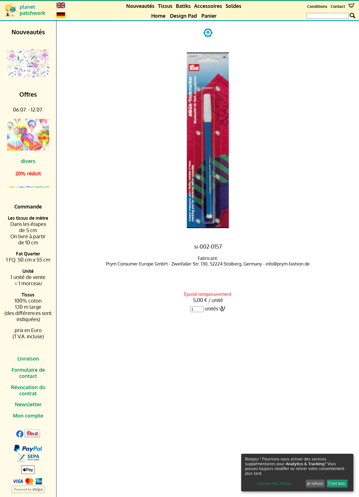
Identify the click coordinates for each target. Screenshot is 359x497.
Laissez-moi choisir (274, 483)
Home (158, 16)
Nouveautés (140, 6)
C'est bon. (337, 483)
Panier (209, 16)
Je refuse (315, 483)
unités (211, 308)
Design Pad (183, 16)
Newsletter (28, 404)
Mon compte (28, 415)
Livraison (28, 358)
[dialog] (297, 472)
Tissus (165, 6)
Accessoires (208, 6)
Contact (338, 6)
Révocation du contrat (28, 390)
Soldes (233, 6)
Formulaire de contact (28, 373)
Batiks (183, 6)
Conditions (317, 6)
